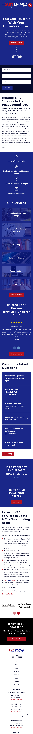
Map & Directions (16, 699)
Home (16, 665)
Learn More (16, 502)
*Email (4, 81)
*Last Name (6, 75)
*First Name (6, 69)
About (16, 668)
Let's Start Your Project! (16, 639)
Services (16, 671)
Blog (16, 678)
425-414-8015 (16, 57)
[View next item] (18, 348)
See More (16, 477)
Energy (9, 580)
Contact (16, 685)
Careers (16, 681)
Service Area (16, 675)
